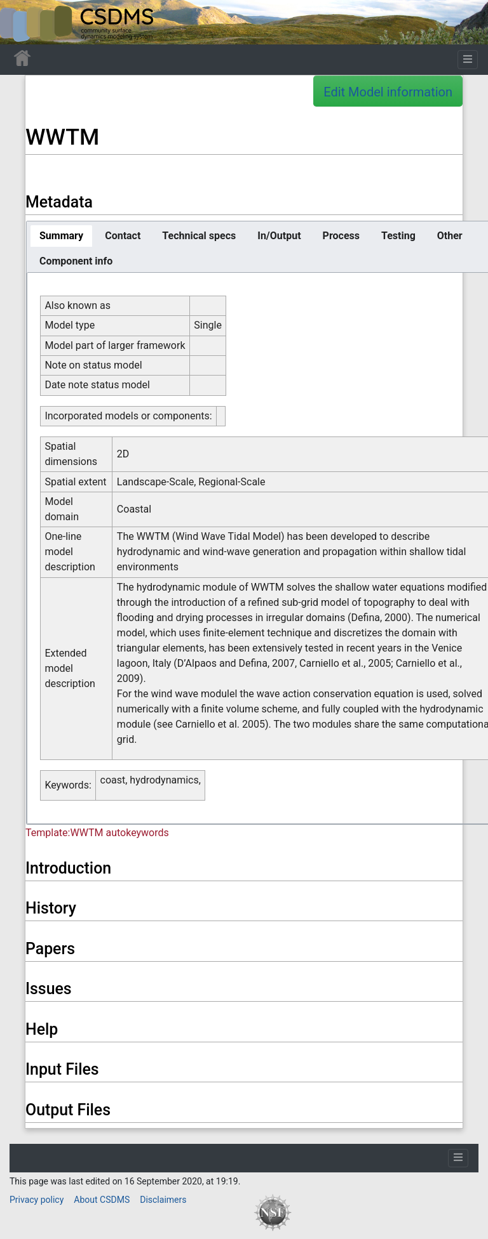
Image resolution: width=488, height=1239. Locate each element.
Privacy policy (37, 1200)
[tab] (61, 236)
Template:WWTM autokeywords (97, 833)
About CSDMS (102, 1200)
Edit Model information (387, 92)
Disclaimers (163, 1200)
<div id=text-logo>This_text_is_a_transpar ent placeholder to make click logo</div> (20, 22)
